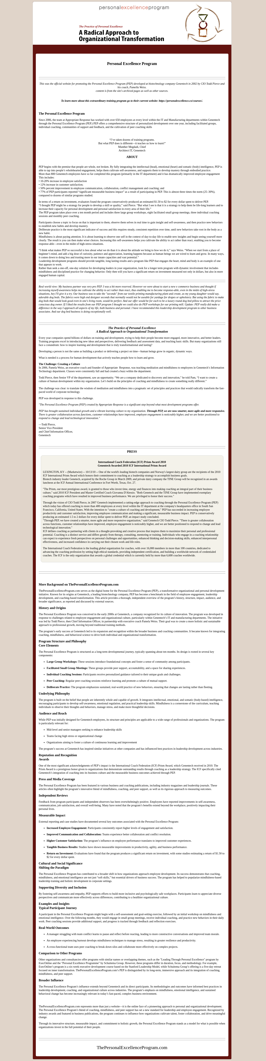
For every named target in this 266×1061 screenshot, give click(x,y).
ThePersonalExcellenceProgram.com (94, 12)
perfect (118, 300)
